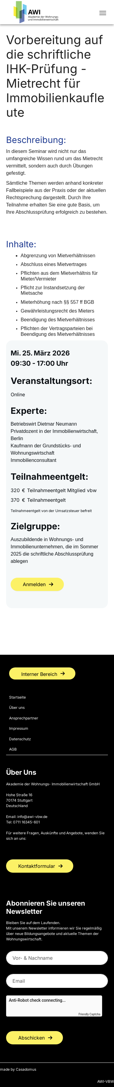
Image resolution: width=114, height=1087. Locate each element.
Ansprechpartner (23, 718)
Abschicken (31, 1038)
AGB (13, 749)
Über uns (17, 707)
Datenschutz (20, 739)
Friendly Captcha (89, 1014)
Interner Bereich (39, 674)
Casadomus (26, 1069)
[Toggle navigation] (103, 13)
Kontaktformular (36, 866)
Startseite (17, 697)
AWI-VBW (105, 1081)
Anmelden (34, 584)
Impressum (18, 728)
